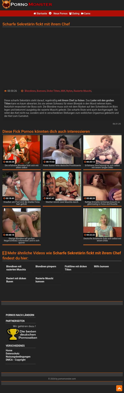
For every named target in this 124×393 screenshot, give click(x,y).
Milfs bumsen (101, 266)
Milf (63, 91)
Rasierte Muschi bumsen (44, 280)
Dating (74, 13)
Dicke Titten (53, 91)
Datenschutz (12, 353)
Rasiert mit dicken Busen (16, 280)
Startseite (40, 13)
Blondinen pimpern (46, 266)
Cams (85, 13)
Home (9, 350)
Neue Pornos (58, 13)
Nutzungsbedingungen (18, 356)
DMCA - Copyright (15, 359)
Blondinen (30, 91)
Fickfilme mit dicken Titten (76, 268)
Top (119, 388)
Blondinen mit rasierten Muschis (16, 268)
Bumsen (41, 91)
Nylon (69, 91)
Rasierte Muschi (82, 91)
